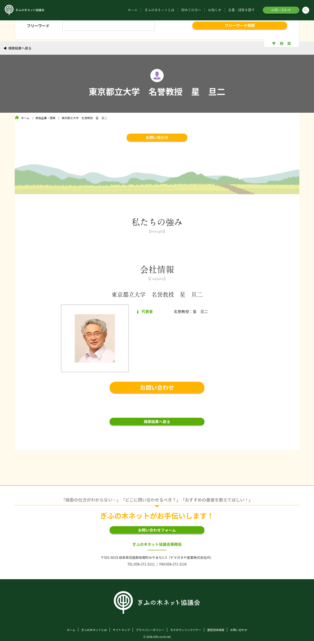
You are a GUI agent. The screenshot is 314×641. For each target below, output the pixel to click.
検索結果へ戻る (20, 48)
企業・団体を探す (241, 10)
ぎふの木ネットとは (159, 10)
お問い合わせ (281, 10)
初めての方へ (191, 10)
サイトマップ (121, 630)
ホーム (133, 10)
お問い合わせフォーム (157, 530)
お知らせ (214, 10)
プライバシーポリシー (150, 630)
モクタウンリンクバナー (185, 630)
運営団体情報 (215, 630)
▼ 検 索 (281, 43)
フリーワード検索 (240, 25)
